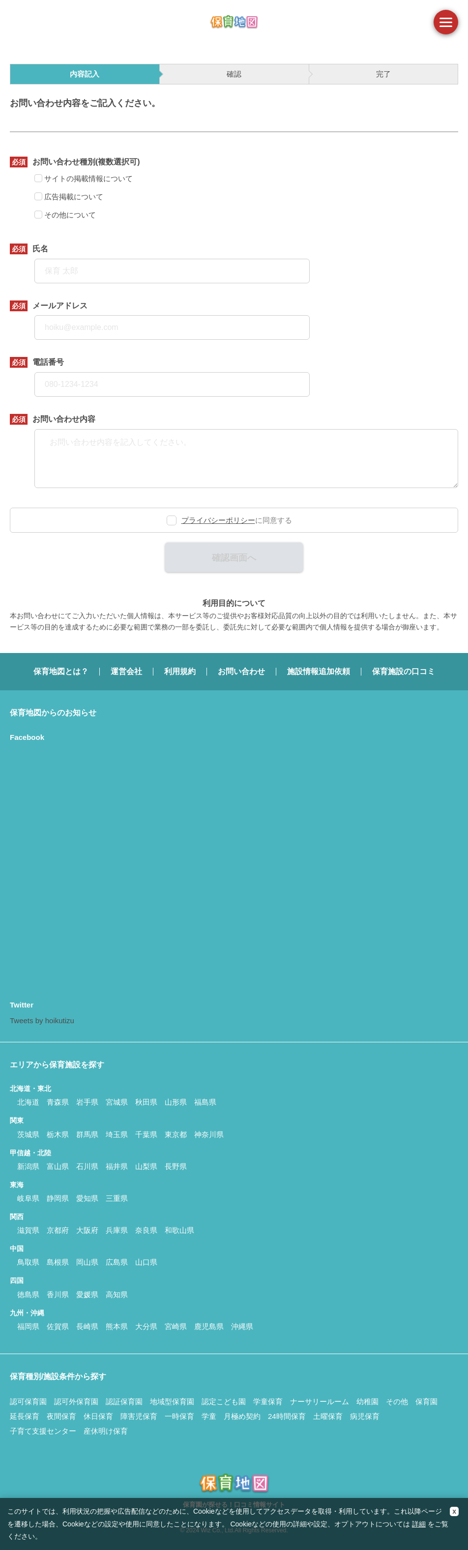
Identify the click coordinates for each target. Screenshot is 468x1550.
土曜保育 (328, 1416)
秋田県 (146, 1102)
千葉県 (146, 1134)
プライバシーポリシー (218, 520)
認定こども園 (224, 1401)
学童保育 (268, 1401)
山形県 (176, 1102)
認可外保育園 (76, 1401)
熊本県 (117, 1326)
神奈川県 (209, 1134)
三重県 (117, 1198)
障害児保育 (138, 1416)
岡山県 (87, 1262)
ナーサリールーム (319, 1401)
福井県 (117, 1166)
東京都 (176, 1134)
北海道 (28, 1102)
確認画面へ (234, 558)
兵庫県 (117, 1230)
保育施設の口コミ (403, 671)
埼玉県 (117, 1134)
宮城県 (117, 1102)
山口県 (146, 1262)
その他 (397, 1401)
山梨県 (146, 1166)
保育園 (426, 1401)
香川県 (58, 1294)
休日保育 (98, 1416)
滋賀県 (28, 1230)
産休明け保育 (106, 1431)
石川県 (87, 1166)
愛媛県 (87, 1294)
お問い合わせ (241, 671)
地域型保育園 (172, 1401)
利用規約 (180, 671)
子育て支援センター (43, 1431)
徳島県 (28, 1294)
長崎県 (87, 1326)
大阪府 (87, 1230)
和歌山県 (179, 1230)
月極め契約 (242, 1416)
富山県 (58, 1166)
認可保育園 (28, 1401)
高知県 (117, 1294)
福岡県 (28, 1326)
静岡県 (58, 1198)
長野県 (176, 1166)
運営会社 (126, 671)
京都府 (58, 1230)
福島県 (205, 1102)
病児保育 (365, 1416)
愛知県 (87, 1198)
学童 (209, 1416)
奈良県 (146, 1230)
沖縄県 (242, 1326)
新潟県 (28, 1166)
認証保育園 (124, 1401)
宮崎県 (176, 1326)
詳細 (419, 1524)
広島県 (117, 1262)
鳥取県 (28, 1262)
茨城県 (28, 1134)
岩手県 (87, 1102)
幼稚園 (367, 1401)
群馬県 (87, 1134)
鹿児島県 (209, 1326)
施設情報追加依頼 (318, 671)
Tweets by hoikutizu (42, 1020)
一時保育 (179, 1416)
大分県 (146, 1326)
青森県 (58, 1102)
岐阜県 (28, 1198)
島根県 (58, 1262)
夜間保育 (61, 1416)
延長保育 (24, 1416)
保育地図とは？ (60, 671)
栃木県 (58, 1134)
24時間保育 (287, 1416)
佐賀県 (58, 1326)
